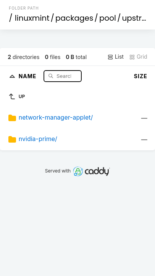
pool (107, 18)
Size (140, 76)
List (115, 56)
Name (28, 75)
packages (74, 18)
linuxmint (32, 18)
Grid (138, 56)
